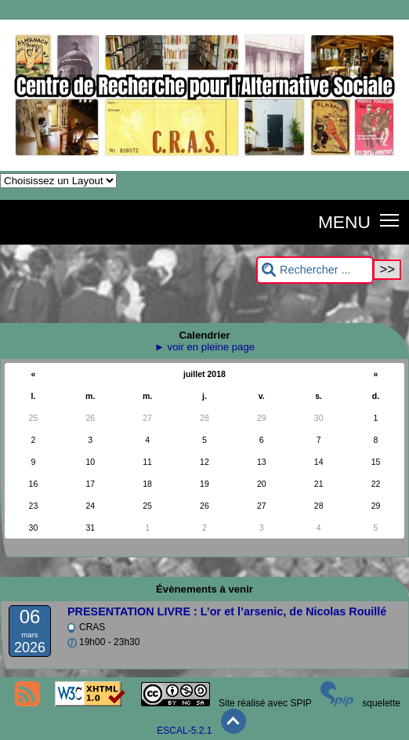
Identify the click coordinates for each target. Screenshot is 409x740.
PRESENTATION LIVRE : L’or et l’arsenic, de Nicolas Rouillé (226, 611)
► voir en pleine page (204, 347)
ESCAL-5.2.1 (184, 730)
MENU (344, 222)
